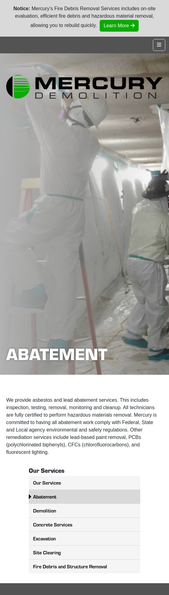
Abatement (44, 496)
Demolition (44, 510)
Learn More (119, 25)
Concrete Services (52, 524)
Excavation (44, 538)
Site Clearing (47, 552)
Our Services (47, 482)
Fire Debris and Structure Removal (70, 566)
